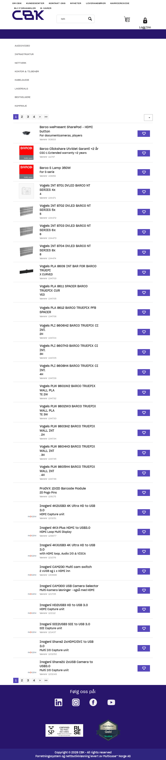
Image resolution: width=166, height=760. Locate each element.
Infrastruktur (24, 54)
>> (46, 117)
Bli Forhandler (25, 8)
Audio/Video (22, 45)
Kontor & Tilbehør (27, 71)
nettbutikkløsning (78, 756)
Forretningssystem (48, 756)
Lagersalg (21, 88)
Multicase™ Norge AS (117, 756)
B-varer (45, 8)
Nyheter (75, 3)
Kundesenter (35, 3)
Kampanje (21, 105)
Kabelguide (22, 79)
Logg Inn (145, 27)
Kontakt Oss (57, 3)
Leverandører (96, 3)
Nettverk (20, 62)
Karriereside (119, 3)
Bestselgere (22, 97)
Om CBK (17, 3)
